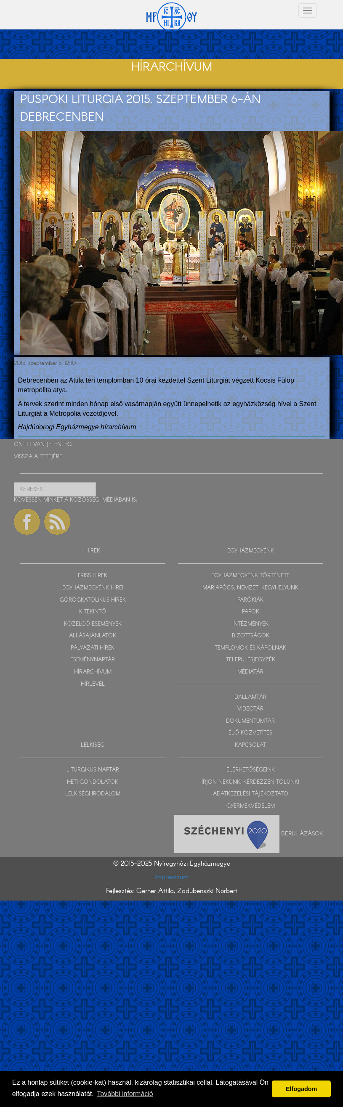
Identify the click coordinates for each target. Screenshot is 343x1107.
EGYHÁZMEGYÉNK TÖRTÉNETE (250, 576)
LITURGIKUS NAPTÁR (92, 770)
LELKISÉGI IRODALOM (92, 794)
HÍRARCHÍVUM (93, 672)
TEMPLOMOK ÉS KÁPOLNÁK (250, 648)
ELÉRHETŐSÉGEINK (250, 770)
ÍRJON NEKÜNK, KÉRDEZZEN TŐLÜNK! (250, 782)
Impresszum (171, 877)
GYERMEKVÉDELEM (250, 806)
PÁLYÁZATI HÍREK (92, 648)
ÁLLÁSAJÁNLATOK (92, 636)
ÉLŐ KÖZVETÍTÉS (250, 733)
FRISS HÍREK (92, 576)
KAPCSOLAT (250, 745)
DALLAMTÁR (250, 697)
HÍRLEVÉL (93, 684)
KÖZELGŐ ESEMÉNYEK (93, 624)
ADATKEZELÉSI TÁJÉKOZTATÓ (250, 794)
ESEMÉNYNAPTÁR (92, 660)
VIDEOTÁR (250, 709)
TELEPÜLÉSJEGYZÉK (250, 660)
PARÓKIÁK (250, 600)
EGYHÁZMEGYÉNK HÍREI (92, 588)
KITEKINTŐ (92, 612)
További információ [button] (125, 1093)
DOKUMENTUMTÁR (250, 721)
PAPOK (250, 612)
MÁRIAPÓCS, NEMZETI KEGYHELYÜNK (250, 588)
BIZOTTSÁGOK (250, 636)
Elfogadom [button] (301, 1089)
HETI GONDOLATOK (92, 782)
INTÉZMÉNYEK (250, 624)
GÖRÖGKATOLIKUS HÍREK (93, 600)
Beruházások (302, 833)
